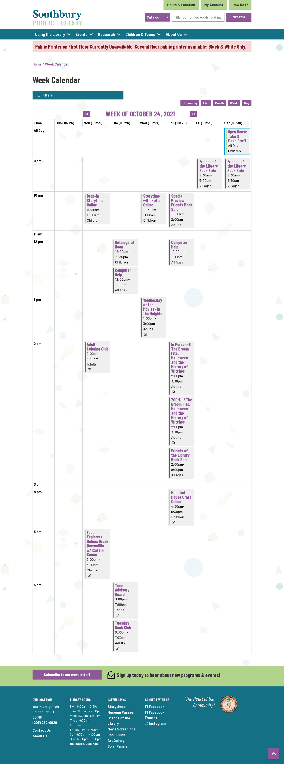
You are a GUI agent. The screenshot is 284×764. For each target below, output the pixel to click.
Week (234, 103)
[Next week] (193, 113)
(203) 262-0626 (45, 722)
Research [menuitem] (106, 34)
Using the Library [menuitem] (50, 34)
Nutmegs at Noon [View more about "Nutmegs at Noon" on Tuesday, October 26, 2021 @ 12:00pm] (124, 244)
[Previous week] (86, 113)
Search (239, 17)
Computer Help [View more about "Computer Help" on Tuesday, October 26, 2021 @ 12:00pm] (123, 272)
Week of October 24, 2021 (140, 113)
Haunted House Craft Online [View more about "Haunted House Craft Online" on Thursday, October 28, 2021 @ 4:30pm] (181, 496)
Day (246, 103)
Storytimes (116, 706)
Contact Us (42, 730)
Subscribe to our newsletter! (67, 674)
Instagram (155, 723)
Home (37, 64)
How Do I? (240, 5)
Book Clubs (116, 734)
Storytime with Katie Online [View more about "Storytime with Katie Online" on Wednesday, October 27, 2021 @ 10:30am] (151, 200)
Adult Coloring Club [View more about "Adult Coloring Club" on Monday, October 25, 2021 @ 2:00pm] (97, 346)
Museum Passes (120, 712)
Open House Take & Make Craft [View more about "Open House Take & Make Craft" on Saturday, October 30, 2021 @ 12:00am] (237, 135)
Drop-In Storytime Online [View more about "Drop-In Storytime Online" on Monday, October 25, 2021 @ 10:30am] (95, 200)
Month (219, 103)
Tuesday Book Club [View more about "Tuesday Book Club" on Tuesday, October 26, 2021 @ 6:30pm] (123, 625)
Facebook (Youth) (154, 714)
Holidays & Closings (84, 743)
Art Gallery (115, 740)
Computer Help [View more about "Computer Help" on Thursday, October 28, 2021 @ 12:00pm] (179, 244)
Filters (47, 95)
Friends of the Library (118, 720)
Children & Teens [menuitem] (140, 34)
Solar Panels (117, 746)
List (206, 103)
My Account (213, 5)
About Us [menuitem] (174, 34)
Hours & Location (181, 5)
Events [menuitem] (82, 34)
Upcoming (190, 103)
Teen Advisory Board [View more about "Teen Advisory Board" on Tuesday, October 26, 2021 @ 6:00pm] (122, 589)
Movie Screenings (121, 729)
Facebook (154, 706)
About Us (40, 735)
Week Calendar (57, 64)
